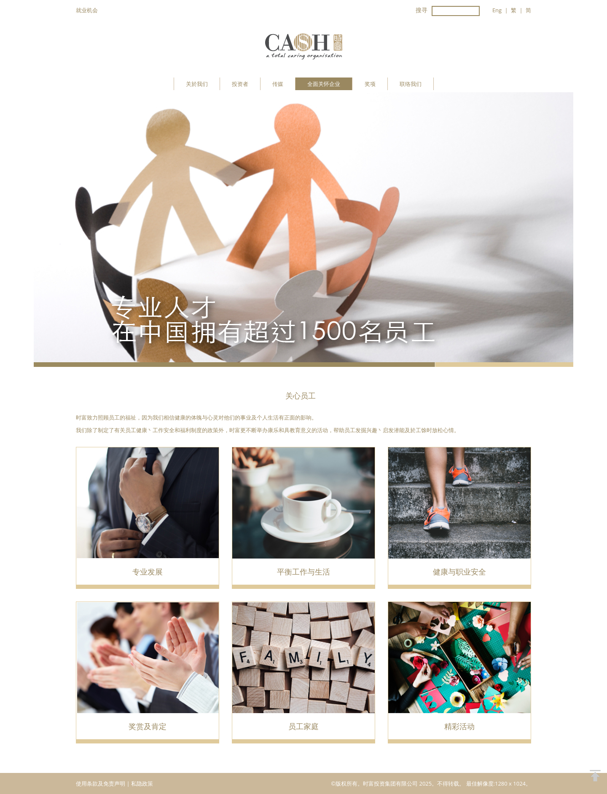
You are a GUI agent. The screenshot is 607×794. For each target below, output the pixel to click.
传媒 (277, 84)
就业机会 (87, 10)
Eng (497, 10)
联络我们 (411, 84)
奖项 (370, 84)
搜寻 (421, 10)
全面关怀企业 (323, 84)
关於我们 (197, 84)
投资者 (240, 84)
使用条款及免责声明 (101, 783)
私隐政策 (142, 783)
